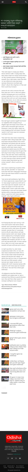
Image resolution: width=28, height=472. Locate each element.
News (3, 319)
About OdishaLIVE (20, 466)
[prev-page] (2, 388)
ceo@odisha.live (17, 454)
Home (4, 466)
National (3, 348)
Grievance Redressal (20, 467)
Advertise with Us (11, 466)
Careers (5, 467)
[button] (2, 2)
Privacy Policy (11, 467)
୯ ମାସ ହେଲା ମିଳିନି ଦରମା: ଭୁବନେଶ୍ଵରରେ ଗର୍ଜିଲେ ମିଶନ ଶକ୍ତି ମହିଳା (17, 325)
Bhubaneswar (4, 327)
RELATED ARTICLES (5, 305)
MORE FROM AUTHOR (16, 305)
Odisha (3, 357)
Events (3, 312)
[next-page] (5, 388)
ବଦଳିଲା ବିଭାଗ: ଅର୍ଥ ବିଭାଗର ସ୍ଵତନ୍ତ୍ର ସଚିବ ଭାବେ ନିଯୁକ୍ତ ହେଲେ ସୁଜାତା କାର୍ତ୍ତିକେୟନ (17, 362)
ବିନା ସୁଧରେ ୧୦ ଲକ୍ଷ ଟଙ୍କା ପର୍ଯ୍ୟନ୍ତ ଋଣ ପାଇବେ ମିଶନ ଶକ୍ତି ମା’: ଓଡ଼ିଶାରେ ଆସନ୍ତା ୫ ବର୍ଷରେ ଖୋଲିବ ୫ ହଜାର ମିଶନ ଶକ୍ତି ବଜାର (17, 380)
